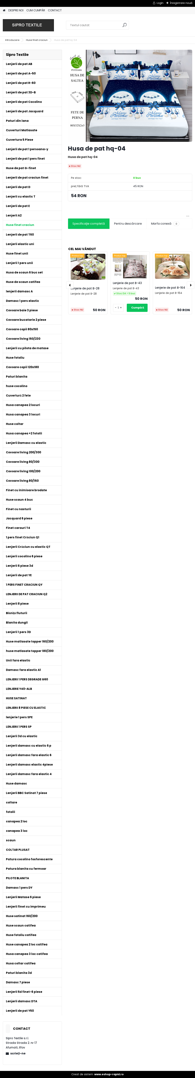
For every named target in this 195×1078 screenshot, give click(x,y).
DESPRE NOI (15, 10)
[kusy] (118, 308)
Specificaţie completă (88, 223)
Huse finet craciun (37, 40)
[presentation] (70, 285)
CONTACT (55, 10)
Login (160, 3)
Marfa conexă (165, 223)
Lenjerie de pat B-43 (127, 283)
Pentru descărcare (128, 223)
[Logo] (28, 25)
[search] (125, 26)
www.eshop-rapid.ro (109, 1074)
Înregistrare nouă (181, 3)
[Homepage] (4, 10)
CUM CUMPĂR (35, 10)
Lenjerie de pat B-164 (170, 288)
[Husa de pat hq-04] (130, 96)
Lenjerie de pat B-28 (85, 288)
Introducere (12, 40)
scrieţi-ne (17, 1053)
